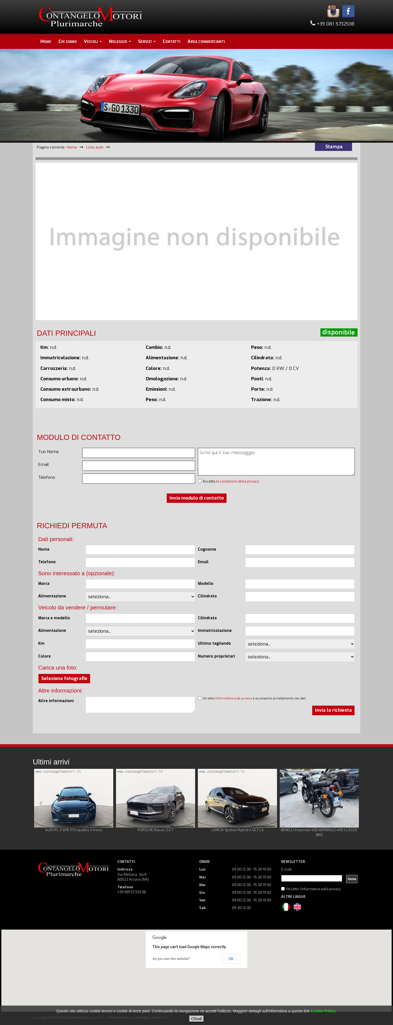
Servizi (147, 41)
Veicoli (93, 41)
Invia (352, 879)
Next (351, 803)
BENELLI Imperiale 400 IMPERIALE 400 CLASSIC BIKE (319, 832)
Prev (41, 803)
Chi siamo (67, 41)
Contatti (171, 41)
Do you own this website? (171, 959)
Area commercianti (206, 41)
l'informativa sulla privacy (233, 698)
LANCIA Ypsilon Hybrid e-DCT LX (238, 830)
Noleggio (120, 41)
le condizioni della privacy (237, 481)
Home (45, 41)
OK (230, 959)
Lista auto (94, 147)
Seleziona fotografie (64, 678)
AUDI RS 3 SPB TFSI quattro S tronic (74, 830)
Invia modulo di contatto (196, 498)
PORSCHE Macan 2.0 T (156, 830)
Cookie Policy (323, 1011)
